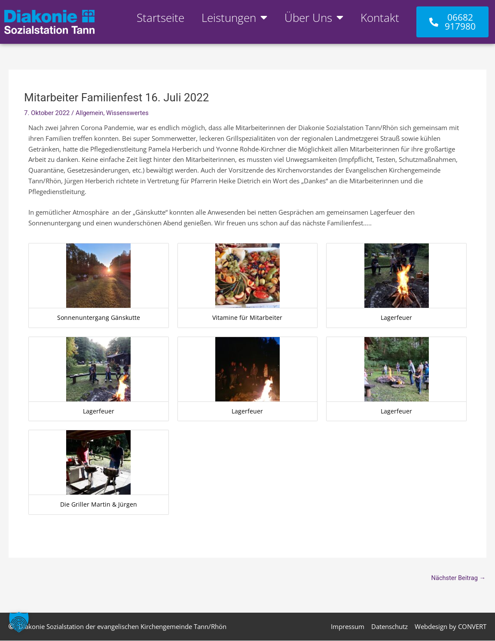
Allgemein (90, 113)
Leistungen (234, 17)
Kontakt (380, 17)
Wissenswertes (129, 113)
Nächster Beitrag (458, 578)
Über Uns (313, 17)
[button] (19, 622)
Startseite (160, 17)
